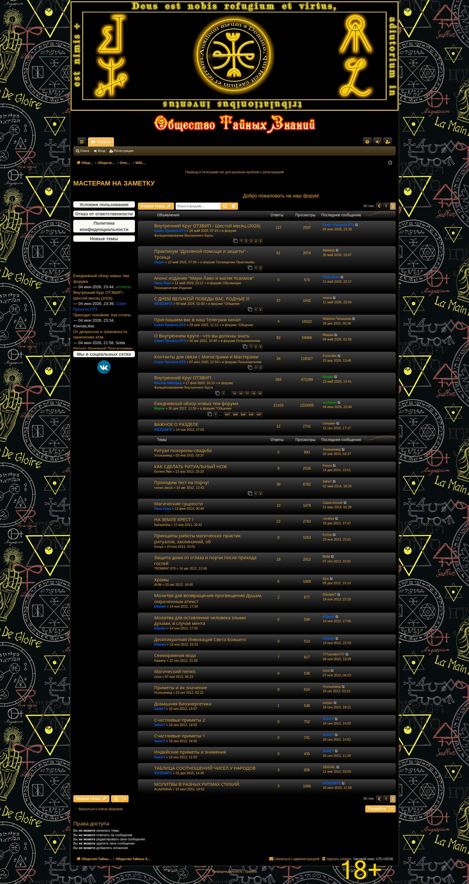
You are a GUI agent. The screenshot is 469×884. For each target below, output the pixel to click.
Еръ (326, 578)
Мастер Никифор (168, 383)
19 (259, 393)
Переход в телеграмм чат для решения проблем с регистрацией (234, 172)
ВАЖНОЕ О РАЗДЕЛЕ (176, 424)
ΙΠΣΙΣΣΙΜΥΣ (163, 303)
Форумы (156, 142)
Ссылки (83, 143)
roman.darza (163, 487)
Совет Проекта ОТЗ (170, 230)
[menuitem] (367, 141)
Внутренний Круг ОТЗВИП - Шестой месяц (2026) (98, 305)
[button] (379, 206)
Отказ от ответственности (104, 213)
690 (251, 414)
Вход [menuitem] (379, 143)
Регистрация (123, 151)
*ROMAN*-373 (165, 568)
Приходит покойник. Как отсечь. (102, 325)
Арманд (329, 250)
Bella (326, 556)
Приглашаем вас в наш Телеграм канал (197, 319)
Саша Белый (332, 502)
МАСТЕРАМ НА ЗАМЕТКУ (114, 183)
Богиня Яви (163, 471)
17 (247, 393)
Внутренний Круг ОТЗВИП (182, 378)
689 (243, 414)
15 (234, 393)
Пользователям (248, 341)
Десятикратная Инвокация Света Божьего (200, 639)
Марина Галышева (337, 318)
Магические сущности (178, 503)
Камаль (160, 660)
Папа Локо (162, 283)
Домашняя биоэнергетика (183, 704)
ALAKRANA (163, 789)
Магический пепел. (175, 671)
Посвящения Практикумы (235, 262)
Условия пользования (104, 204)
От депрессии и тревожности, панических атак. (100, 345)
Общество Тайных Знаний (113, 142)
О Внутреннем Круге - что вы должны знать (202, 336)
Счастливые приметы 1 (179, 736)
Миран (328, 376)
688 (235, 414)
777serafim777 (334, 654)
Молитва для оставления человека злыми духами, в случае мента (200, 620)
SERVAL (329, 767)
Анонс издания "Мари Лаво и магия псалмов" (204, 278)
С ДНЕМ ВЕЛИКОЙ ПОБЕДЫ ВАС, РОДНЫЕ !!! (202, 299)
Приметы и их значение (180, 687)
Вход (102, 151)
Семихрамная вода (175, 655)
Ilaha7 (327, 481)
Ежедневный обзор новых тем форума (101, 289)
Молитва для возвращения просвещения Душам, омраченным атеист (208, 598)
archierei (329, 402)
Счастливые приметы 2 (179, 720)
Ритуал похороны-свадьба (183, 450)
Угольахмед (163, 455)
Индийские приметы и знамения (190, 752)
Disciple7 (329, 594)
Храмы (161, 579)
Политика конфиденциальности (104, 226)
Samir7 (159, 708)
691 (259, 414)
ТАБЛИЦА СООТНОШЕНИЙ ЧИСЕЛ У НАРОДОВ (205, 768)
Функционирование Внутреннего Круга (183, 235)
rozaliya (328, 518)
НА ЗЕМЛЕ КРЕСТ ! (173, 519)
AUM (158, 584)
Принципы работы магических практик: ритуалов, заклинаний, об (198, 538)
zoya (157, 676)
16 (240, 393)
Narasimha (162, 525)
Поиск (84, 151)
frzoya (327, 465)
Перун (159, 262)
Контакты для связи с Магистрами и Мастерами (206, 357)
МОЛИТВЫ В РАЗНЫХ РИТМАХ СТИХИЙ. (197, 784)
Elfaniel (160, 606)
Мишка (328, 335)
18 (253, 393)
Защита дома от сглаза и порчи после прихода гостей (205, 560)
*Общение (232, 303)
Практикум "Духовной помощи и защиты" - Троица (201, 254)
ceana (327, 297)
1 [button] (386, 206)
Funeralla (329, 355)
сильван (329, 423)
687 (227, 414)
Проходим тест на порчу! (181, 482)
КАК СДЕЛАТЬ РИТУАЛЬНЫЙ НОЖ (190, 466)
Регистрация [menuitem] (389, 143)
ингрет (328, 703)
